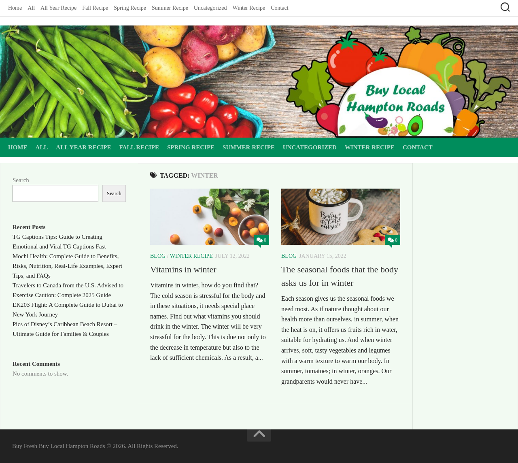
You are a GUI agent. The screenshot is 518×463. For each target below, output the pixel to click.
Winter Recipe (248, 8)
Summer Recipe (170, 8)
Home (15, 8)
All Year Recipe (58, 8)
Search (21, 180)
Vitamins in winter (183, 269)
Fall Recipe (95, 8)
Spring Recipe (130, 8)
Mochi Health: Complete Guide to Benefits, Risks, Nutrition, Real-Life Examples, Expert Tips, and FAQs (67, 266)
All (31, 8)
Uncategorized (210, 8)
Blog (158, 256)
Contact (280, 8)
